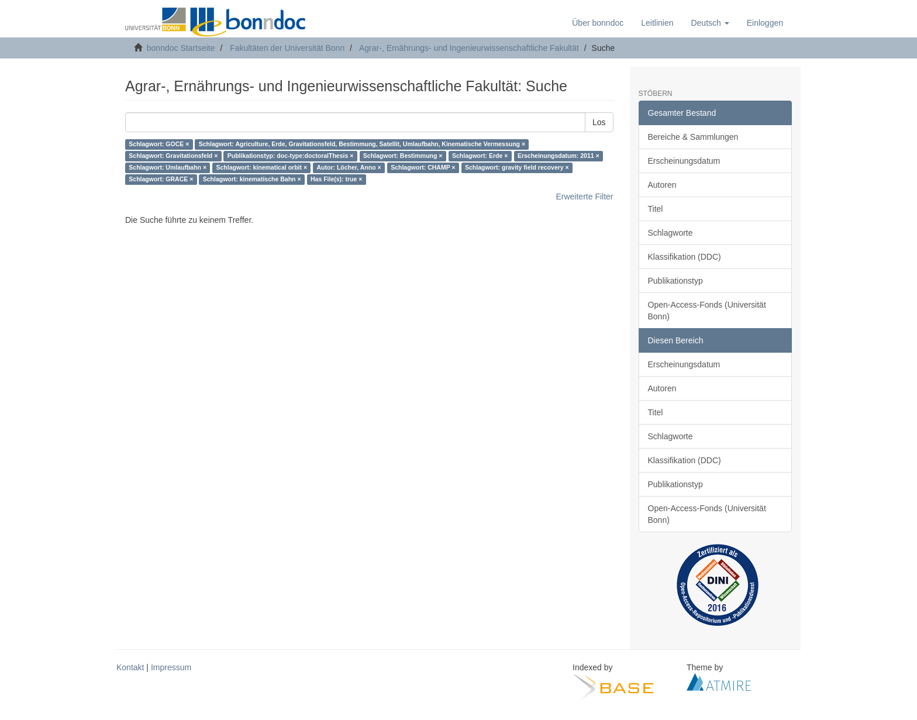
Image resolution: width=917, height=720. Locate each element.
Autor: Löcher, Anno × (349, 167)
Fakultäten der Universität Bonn (287, 48)
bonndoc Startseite (181, 48)
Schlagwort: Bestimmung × (403, 156)
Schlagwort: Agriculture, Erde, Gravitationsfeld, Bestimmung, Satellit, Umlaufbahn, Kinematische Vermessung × (362, 144)
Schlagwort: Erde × (480, 156)
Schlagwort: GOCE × (159, 144)
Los (599, 122)
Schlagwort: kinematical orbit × (262, 167)
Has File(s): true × (336, 179)
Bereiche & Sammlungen (693, 137)
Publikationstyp (675, 280)
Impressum (171, 667)
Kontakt (130, 667)
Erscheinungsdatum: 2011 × (558, 156)
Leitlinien (657, 22)
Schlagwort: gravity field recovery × (517, 167)
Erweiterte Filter (584, 196)
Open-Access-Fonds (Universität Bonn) (707, 310)
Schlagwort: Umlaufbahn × (167, 167)
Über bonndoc (597, 22)
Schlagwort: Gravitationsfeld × (173, 156)
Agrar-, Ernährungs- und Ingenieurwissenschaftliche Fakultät (469, 48)
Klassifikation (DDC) (684, 256)
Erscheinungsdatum (684, 161)
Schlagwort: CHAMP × (423, 167)
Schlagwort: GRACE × (161, 179)
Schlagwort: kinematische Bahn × (252, 179)
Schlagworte (670, 232)
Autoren (662, 185)
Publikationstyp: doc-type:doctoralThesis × (290, 156)
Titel (655, 208)
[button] (709, 22)
